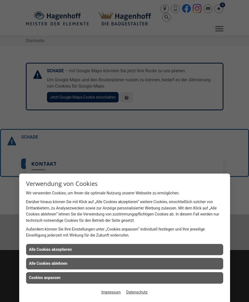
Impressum (111, 292)
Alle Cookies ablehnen (48, 263)
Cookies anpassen (45, 277)
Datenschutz (137, 292)
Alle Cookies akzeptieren (50, 249)
